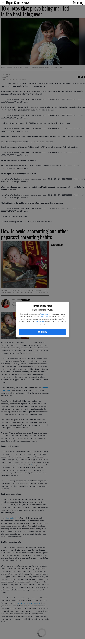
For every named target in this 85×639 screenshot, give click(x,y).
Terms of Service (45, 314)
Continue (42, 332)
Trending (77, 2)
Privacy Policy (43, 316)
